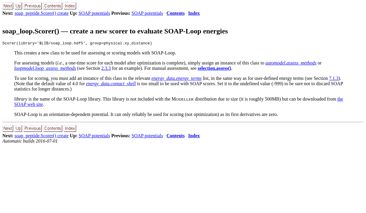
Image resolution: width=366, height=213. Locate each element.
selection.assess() (214, 69)
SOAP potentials (94, 13)
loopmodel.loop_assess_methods (45, 69)
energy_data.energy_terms (177, 79)
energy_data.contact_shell (111, 84)
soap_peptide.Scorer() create (41, 13)
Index (194, 13)
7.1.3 (334, 79)
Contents (176, 13)
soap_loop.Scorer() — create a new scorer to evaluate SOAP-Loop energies (115, 31)
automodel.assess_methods (290, 63)
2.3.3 (106, 69)
